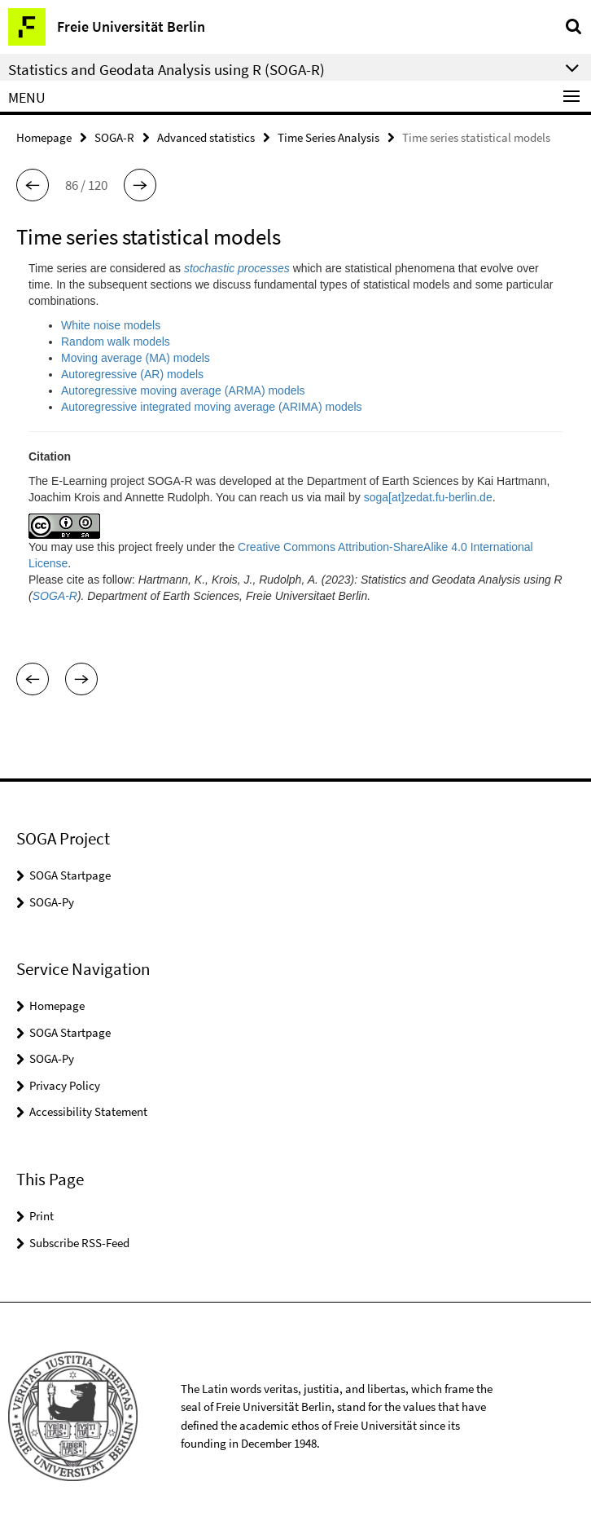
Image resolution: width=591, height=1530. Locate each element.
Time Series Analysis (328, 137)
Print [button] (41, 1216)
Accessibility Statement (88, 1111)
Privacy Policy (64, 1085)
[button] (32, 185)
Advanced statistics (206, 137)
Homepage (44, 137)
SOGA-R (114, 137)
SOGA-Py (51, 902)
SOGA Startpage (70, 875)
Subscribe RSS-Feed (79, 1242)
